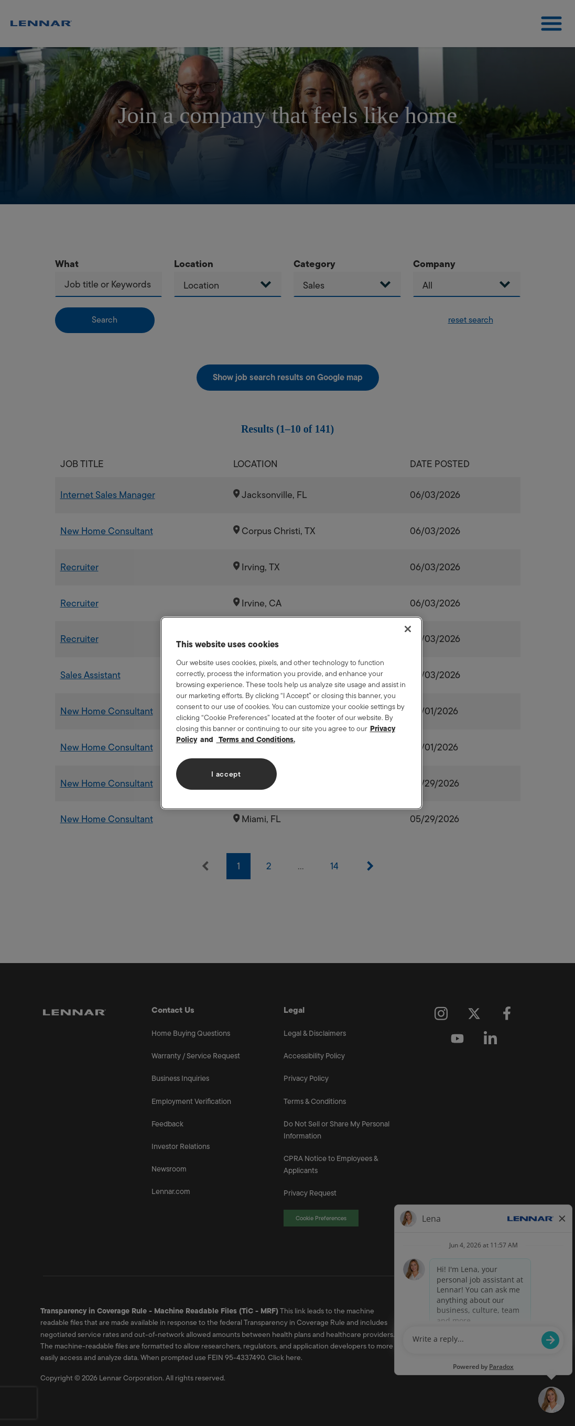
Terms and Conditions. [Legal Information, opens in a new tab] (255, 740)
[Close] (407, 628)
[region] (291, 713)
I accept (226, 774)
